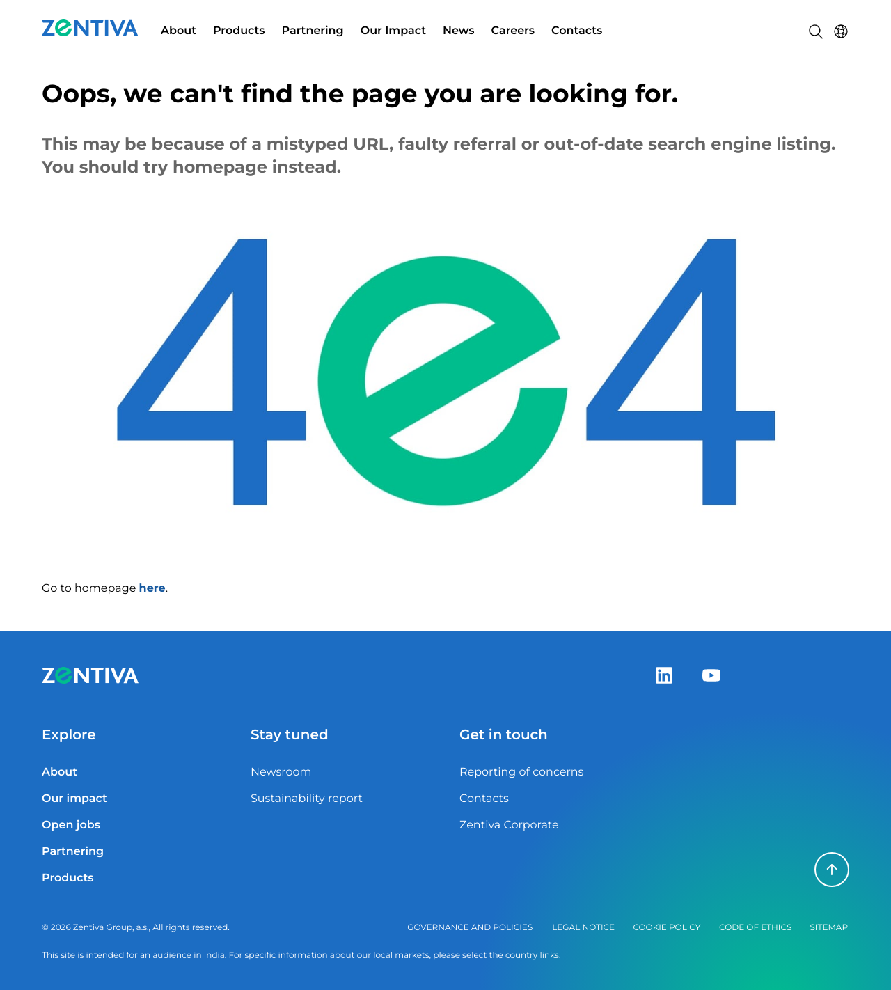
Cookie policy (666, 927)
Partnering (313, 31)
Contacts (576, 31)
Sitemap (829, 927)
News (459, 31)
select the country (499, 955)
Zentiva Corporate (509, 825)
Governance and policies (470, 927)
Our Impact (393, 31)
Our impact (74, 799)
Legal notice (583, 927)
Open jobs (71, 825)
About (178, 31)
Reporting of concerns (521, 772)
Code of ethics (755, 927)
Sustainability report (307, 799)
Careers (513, 31)
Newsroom (281, 772)
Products (239, 31)
